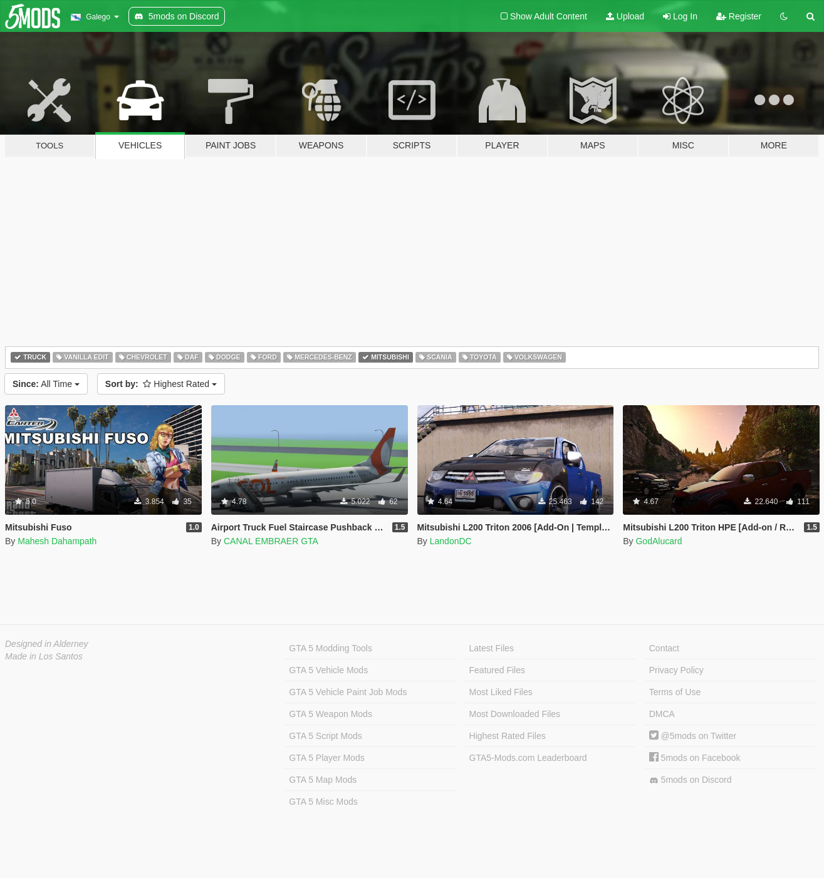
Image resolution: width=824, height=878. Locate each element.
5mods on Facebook (695, 757)
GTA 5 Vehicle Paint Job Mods (348, 692)
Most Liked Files (501, 692)
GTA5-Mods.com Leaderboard (528, 758)
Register (738, 16)
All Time (46, 384)
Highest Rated (161, 384)
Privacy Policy (676, 670)
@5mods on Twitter (692, 735)
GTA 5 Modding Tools (330, 648)
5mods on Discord (690, 780)
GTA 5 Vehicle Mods (328, 670)
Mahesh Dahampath (57, 541)
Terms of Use (675, 692)
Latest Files (491, 648)
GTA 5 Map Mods (323, 780)
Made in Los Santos (44, 656)
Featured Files (497, 670)
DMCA (662, 714)
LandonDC (451, 541)
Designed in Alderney (46, 644)
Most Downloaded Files (515, 714)
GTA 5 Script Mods (325, 736)
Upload (625, 16)
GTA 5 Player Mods (326, 758)
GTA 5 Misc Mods (323, 802)
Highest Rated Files (507, 736)
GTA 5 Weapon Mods (330, 714)
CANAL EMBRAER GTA (271, 541)
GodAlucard (658, 541)
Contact (664, 648)
